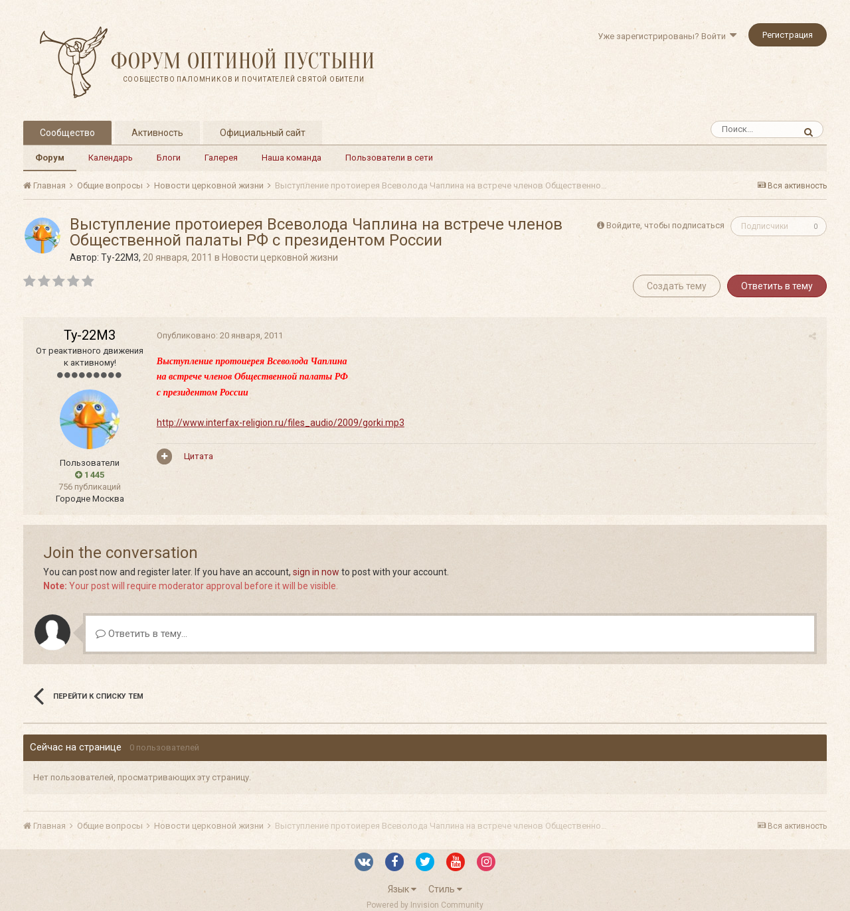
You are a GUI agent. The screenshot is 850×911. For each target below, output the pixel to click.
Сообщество (67, 132)
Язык (402, 889)
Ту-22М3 (120, 257)
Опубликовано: (219, 335)
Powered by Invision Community (425, 905)
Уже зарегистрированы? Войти (667, 36)
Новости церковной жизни (280, 257)
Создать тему (677, 286)
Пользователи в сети (389, 158)
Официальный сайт (262, 132)
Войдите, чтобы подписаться (665, 225)
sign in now (316, 572)
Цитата (197, 456)
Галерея (221, 158)
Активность (157, 132)
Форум (49, 158)
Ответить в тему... (141, 634)
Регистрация (787, 35)
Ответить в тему (777, 286)
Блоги (169, 158)
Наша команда (291, 158)
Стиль (445, 889)
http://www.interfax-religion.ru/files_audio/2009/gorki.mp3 (280, 422)
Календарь (110, 158)
